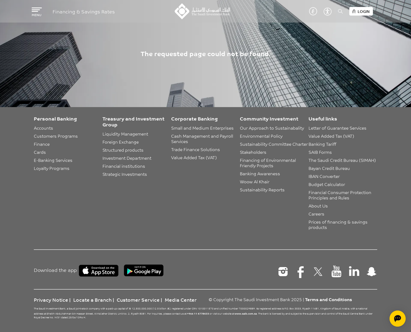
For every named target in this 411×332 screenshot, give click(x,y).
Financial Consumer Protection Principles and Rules (340, 194)
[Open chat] (398, 319)
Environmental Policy (261, 136)
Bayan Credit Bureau (329, 168)
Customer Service (138, 299)
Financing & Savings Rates (84, 11)
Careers (316, 213)
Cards (40, 152)
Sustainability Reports (262, 189)
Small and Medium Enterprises (202, 128)
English (305, 11)
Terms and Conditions (328, 299)
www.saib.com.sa (246, 313)
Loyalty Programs (51, 168)
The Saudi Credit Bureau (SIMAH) (342, 160)
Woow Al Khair (254, 181)
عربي (313, 11)
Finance (42, 144)
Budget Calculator (327, 184)
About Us (318, 205)
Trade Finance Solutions (195, 149)
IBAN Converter (324, 176)
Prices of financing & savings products (339, 224)
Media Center (181, 299)
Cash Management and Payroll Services (202, 138)
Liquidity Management (125, 133)
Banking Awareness (260, 173)
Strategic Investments (124, 174)
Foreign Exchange (120, 141)
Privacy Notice (51, 299)
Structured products (123, 150)
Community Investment (269, 118)
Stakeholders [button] (253, 152)
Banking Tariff (322, 144)
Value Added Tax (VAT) (194, 157)
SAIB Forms (320, 152)
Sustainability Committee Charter (274, 144)
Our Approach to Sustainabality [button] (272, 128)
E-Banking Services (53, 160)
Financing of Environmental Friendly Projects (268, 162)
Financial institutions (123, 166)
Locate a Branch (92, 299)
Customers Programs (56, 136)
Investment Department (126, 158)
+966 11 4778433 (198, 313)
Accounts (43, 128)
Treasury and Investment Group (133, 121)
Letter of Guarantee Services (337, 128)
